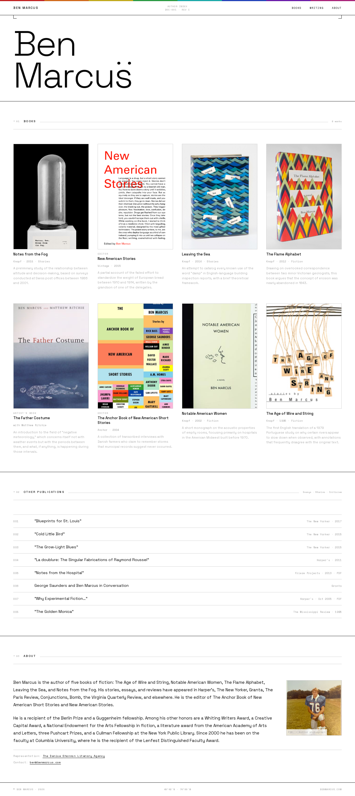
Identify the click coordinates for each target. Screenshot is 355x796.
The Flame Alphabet (244, 682)
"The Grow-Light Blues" (56, 546)
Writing (317, 8)
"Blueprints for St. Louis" (57, 520)
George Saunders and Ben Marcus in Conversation (81, 585)
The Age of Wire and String (142, 682)
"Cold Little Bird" (49, 533)
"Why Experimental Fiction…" (60, 598)
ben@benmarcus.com (45, 762)
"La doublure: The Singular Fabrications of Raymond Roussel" (91, 559)
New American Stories (91, 704)
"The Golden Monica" (53, 611)
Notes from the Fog (76, 689)
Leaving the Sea (29, 689)
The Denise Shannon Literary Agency (74, 756)
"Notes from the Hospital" (59, 572)
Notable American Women (196, 682)
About (337, 8)
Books (296, 8)
